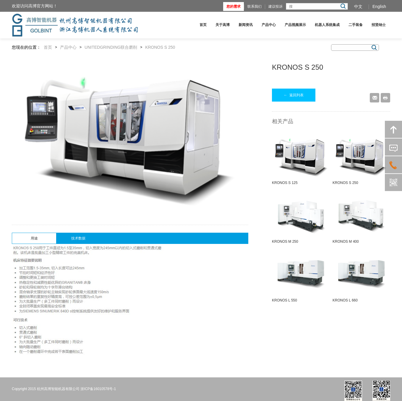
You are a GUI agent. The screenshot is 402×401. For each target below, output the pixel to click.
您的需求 (233, 6)
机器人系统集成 (327, 25)
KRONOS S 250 (160, 47)
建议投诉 (275, 6)
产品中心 (269, 25)
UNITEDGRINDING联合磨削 (111, 47)
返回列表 (294, 95)
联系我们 (254, 6)
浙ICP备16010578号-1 (98, 389)
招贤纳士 (379, 25)
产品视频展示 (295, 25)
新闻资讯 (246, 25)
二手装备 (355, 25)
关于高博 (222, 25)
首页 (203, 25)
